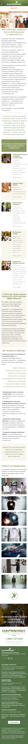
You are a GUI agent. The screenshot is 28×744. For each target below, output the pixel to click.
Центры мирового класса (18, 688)
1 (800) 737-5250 (14, 638)
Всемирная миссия (16, 687)
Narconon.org (5, 714)
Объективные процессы (17, 203)
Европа (15, 714)
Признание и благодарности (9, 690)
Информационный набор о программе (11, 703)
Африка (3, 717)
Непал (23, 716)
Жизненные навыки (17, 232)
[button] (14, 723)
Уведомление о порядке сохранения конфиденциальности (13, 731)
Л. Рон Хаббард (12, 692)
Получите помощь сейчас (14, 634)
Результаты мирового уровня (18, 262)
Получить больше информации (9, 705)
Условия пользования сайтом (14, 730)
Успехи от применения (19, 677)
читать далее (16, 177)
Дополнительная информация (9, 702)
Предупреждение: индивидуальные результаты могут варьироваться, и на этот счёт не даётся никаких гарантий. (13, 733)
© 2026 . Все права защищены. (13, 728)
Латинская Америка (15, 716)
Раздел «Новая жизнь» (18, 184)
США (11, 714)
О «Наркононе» (5, 687)
